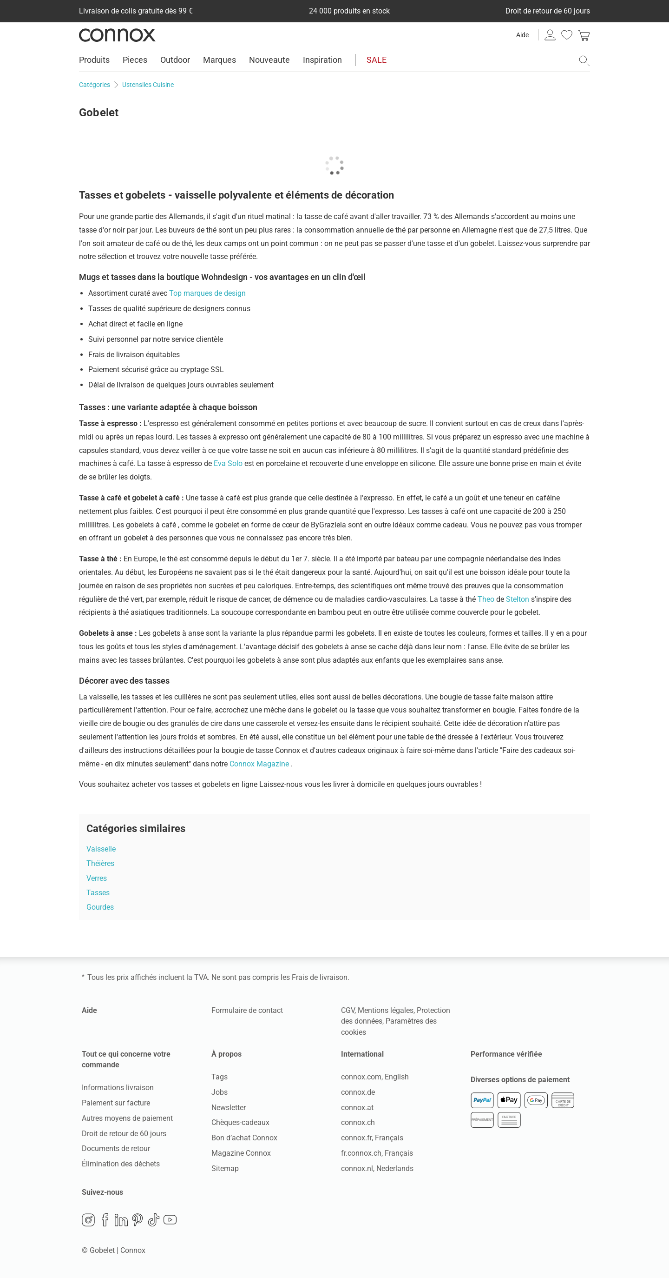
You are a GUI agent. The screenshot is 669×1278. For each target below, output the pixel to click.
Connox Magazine (260, 763)
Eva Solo (229, 463)
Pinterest (137, 1219)
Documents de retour (116, 1148)
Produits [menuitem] (94, 60)
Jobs (219, 1092)
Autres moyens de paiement (127, 1118)
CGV (347, 1010)
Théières (100, 863)
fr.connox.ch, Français (377, 1153)
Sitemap (225, 1168)
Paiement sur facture (116, 1102)
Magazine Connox (241, 1153)
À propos (226, 1054)
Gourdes (100, 907)
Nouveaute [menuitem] (269, 60)
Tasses (98, 892)
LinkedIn (121, 1219)
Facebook (105, 1219)
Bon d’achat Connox (244, 1137)
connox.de (358, 1092)
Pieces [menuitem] (135, 60)
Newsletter (228, 1107)
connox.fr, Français (372, 1137)
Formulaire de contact (247, 1010)
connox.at (357, 1107)
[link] (584, 34)
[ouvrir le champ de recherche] (584, 61)
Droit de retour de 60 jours (124, 1133)
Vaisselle (101, 849)
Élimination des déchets (121, 1163)
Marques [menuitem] (219, 60)
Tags (219, 1076)
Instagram (88, 1219)
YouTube (170, 1219)
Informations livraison (118, 1087)
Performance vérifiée (506, 1054)
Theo (487, 599)
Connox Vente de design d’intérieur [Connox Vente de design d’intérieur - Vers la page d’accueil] (117, 35)
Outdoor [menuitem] (175, 60)
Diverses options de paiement (520, 1079)
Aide (522, 35)
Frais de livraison (320, 977)
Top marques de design (207, 293)
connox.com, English (375, 1076)
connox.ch (358, 1122)
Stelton (518, 599)
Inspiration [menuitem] (322, 60)
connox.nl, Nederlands (377, 1168)
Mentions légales (385, 1010)
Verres (96, 878)
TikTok (153, 1219)
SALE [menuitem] (377, 60)
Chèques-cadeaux (240, 1122)
